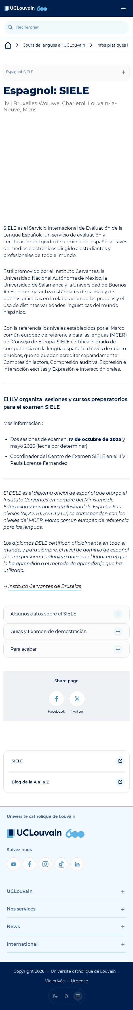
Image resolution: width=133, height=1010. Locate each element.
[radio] (55, 996)
